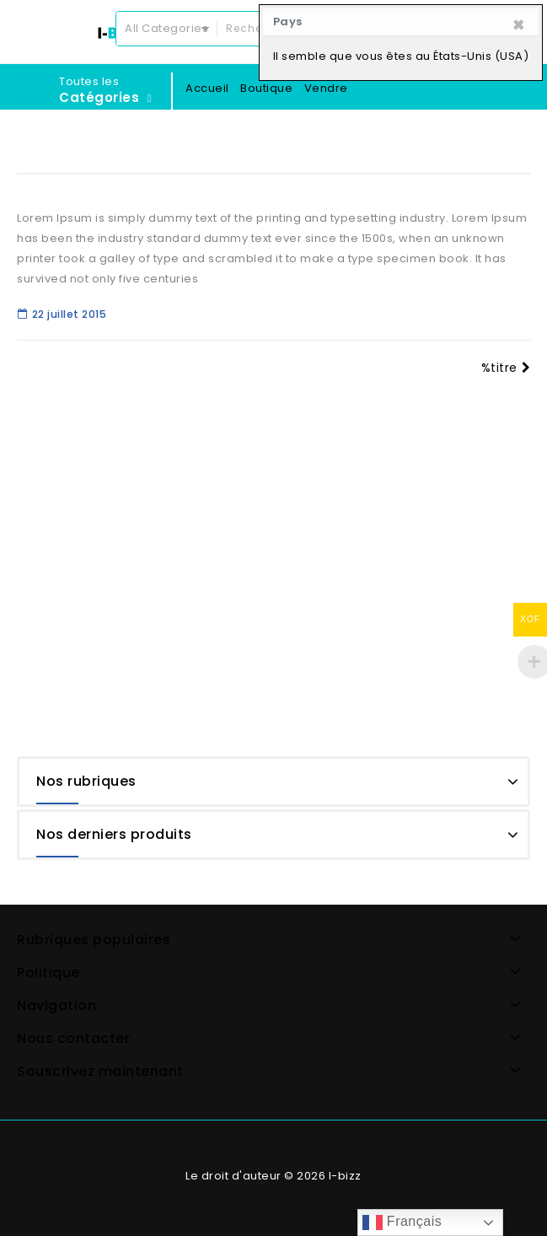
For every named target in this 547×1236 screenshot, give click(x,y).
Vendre (326, 88)
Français (402, 1222)
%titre (506, 367)
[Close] (519, 25)
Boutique (266, 88)
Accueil (207, 88)
